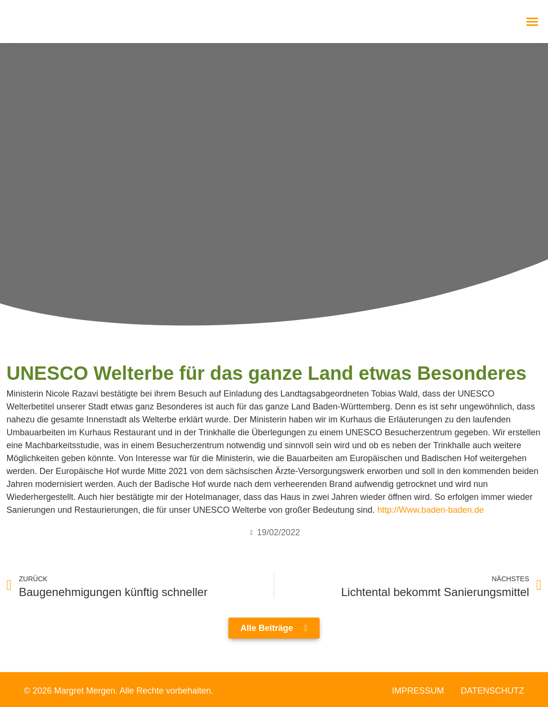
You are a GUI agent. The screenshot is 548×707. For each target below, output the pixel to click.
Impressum (418, 691)
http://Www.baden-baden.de (430, 510)
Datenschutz (492, 691)
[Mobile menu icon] (532, 22)
